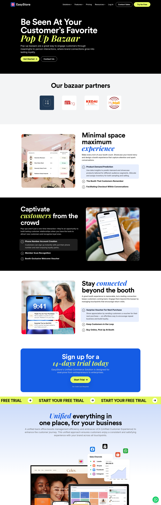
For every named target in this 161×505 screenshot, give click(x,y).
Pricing (89, 4)
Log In (110, 4)
